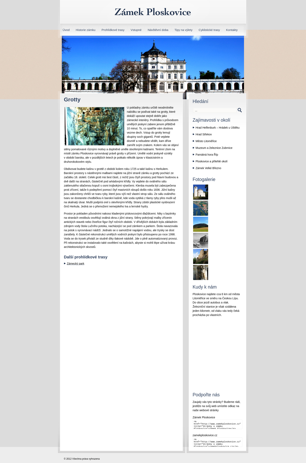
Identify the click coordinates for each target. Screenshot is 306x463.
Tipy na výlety (183, 30)
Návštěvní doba (158, 30)
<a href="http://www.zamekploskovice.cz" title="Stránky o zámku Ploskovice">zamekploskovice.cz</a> (217, 442)
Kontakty (232, 30)
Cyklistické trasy (209, 30)
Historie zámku (85, 30)
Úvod (66, 30)
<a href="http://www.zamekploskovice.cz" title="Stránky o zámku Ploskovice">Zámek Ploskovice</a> (217, 424)
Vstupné (136, 30)
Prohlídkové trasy (113, 30)
